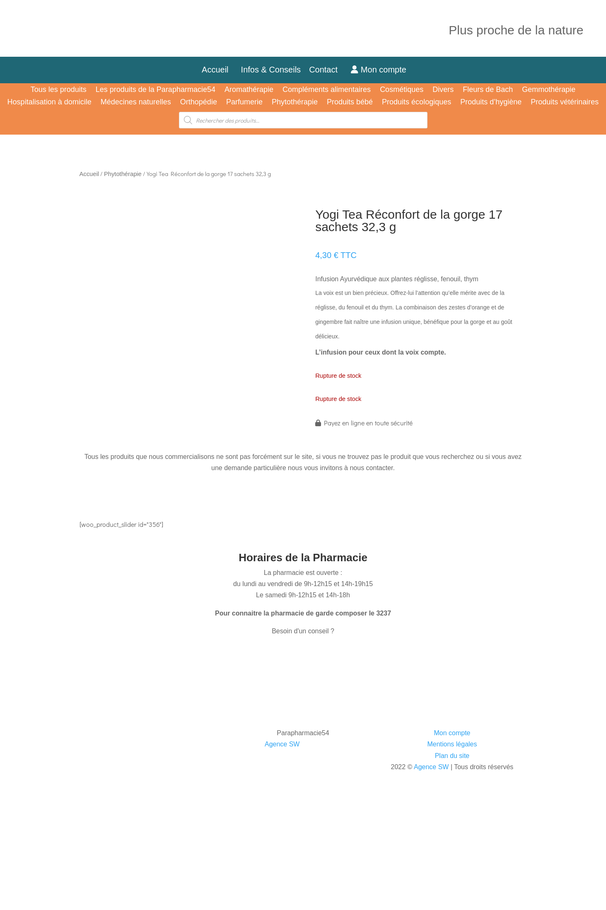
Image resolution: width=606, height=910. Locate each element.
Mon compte (378, 69)
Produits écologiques (416, 102)
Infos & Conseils (271, 69)
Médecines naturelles (136, 102)
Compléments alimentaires (326, 90)
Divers (443, 90)
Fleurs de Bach (488, 90)
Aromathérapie (249, 90)
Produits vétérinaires (565, 102)
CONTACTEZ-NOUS (115, 655)
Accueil (215, 69)
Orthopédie (198, 102)
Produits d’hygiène (490, 102)
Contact (328, 69)
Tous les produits (59, 90)
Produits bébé (350, 102)
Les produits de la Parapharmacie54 (155, 90)
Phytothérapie (295, 102)
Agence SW (282, 744)
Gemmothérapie (548, 90)
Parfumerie (244, 102)
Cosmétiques (401, 90)
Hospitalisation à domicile (49, 102)
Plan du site (452, 755)
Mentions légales (452, 744)
